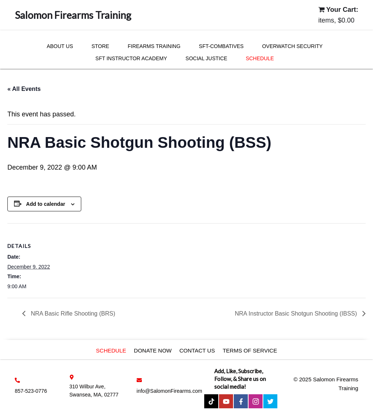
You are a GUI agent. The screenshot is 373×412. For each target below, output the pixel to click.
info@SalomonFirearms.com (169, 391)
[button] (211, 401)
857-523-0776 (31, 391)
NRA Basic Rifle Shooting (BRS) (72, 313)
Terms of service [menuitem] (250, 350)
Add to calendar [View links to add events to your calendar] (45, 204)
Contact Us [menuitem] (197, 350)
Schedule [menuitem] (111, 350)
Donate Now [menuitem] (153, 350)
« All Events (24, 89)
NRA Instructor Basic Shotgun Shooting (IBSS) (297, 313)
